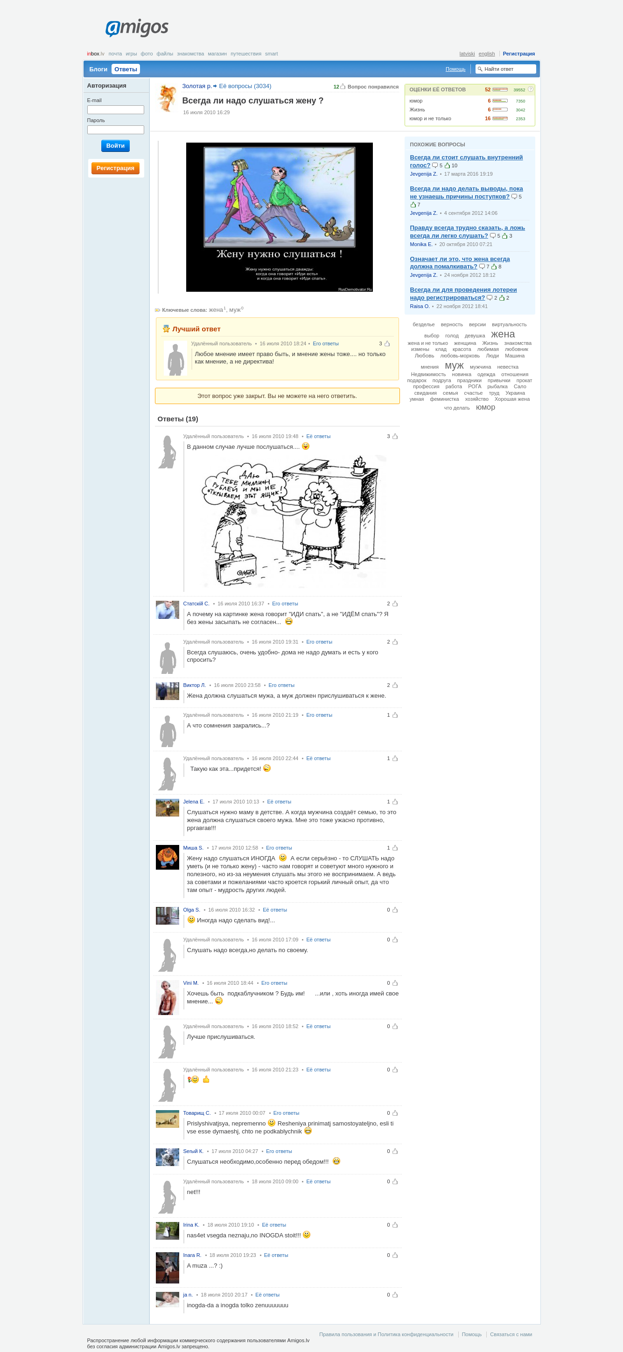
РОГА (474, 386)
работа (454, 386)
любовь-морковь (460, 355)
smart (271, 53)
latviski (467, 53)
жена (216, 309)
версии (477, 324)
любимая (488, 349)
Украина (515, 393)
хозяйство (477, 399)
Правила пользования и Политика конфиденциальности (386, 1334)
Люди (492, 355)
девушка (475, 335)
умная (417, 399)
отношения (514, 374)
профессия (426, 386)
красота (462, 349)
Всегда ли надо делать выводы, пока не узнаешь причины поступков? (466, 192)
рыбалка (498, 386)
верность (452, 324)
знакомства (518, 343)
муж (234, 309)
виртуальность (509, 324)
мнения (430, 367)
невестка (507, 367)
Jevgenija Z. (424, 174)
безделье (423, 324)
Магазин (217, 53)
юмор (416, 100)
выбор (431, 335)
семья (450, 393)
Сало (520, 386)
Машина (515, 355)
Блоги (99, 69)
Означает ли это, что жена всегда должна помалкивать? (460, 262)
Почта (115, 53)
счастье (473, 393)
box (96, 53)
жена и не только (428, 343)
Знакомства (190, 53)
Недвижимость (428, 374)
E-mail (94, 100)
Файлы (165, 53)
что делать (457, 408)
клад (441, 349)
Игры (131, 53)
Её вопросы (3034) (245, 85)
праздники (469, 380)
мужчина (480, 367)
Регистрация (519, 53)
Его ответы (326, 343)
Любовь (424, 355)
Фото (147, 53)
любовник (516, 349)
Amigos (136, 28)
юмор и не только (430, 118)
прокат (524, 380)
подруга (442, 380)
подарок (416, 380)
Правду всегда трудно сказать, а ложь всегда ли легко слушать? (467, 231)
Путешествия (246, 53)
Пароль (96, 120)
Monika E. (421, 244)
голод (451, 335)
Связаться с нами (511, 1334)
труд (494, 393)
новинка (461, 374)
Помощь (456, 69)
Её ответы (318, 436)
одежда (486, 374)
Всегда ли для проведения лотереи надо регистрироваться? (463, 293)
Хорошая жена (512, 399)
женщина (465, 343)
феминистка (444, 399)
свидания (425, 393)
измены (420, 349)
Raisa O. (420, 306)
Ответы (125, 69)
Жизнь (417, 109)
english (487, 53)
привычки (499, 380)
